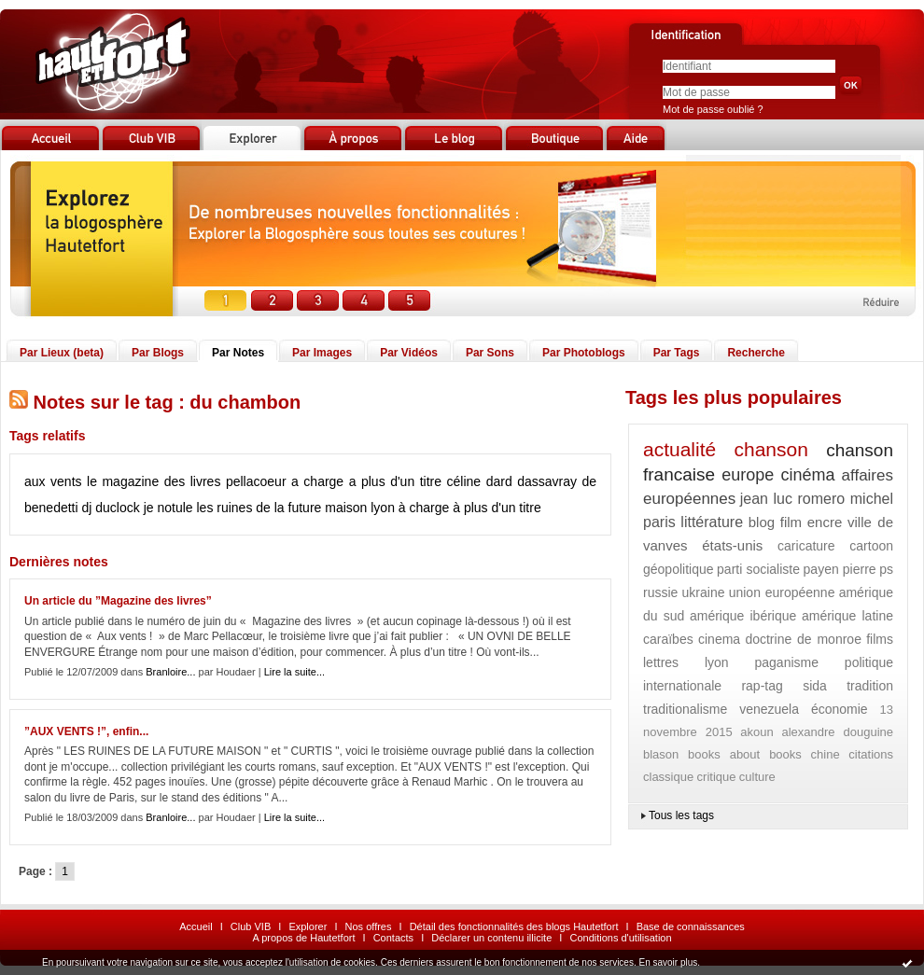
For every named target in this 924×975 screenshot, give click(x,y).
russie (660, 592)
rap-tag (761, 685)
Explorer (307, 926)
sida (815, 685)
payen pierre (840, 569)
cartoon (871, 545)
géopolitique (678, 569)
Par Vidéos (409, 352)
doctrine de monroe (803, 639)
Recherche (755, 352)
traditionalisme (685, 709)
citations (870, 754)
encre (825, 522)
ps (886, 569)
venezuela (769, 709)
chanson (770, 449)
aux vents (53, 481)
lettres (661, 662)
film (791, 522)
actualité (679, 449)
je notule (168, 507)
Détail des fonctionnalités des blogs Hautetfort (514, 926)
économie (839, 709)
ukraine (703, 592)
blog (762, 522)
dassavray (547, 481)
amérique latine (847, 615)
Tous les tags (681, 815)
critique (716, 777)
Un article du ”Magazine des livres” (118, 600)
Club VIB (251, 926)
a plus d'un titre (395, 481)
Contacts (393, 937)
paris (659, 522)
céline (464, 481)
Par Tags (676, 352)
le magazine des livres (153, 481)
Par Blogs (158, 352)
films (879, 639)
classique (668, 777)
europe (747, 475)
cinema (719, 639)
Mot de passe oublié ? (713, 109)
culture (757, 777)
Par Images (322, 352)
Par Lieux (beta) (62, 352)
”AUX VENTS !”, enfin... (86, 731)
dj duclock (111, 507)
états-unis (732, 545)
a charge (317, 481)
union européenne (782, 592)
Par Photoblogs (583, 352)
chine (825, 754)
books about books (745, 754)
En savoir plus (667, 962)
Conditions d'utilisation (620, 937)
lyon (383, 507)
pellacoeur (256, 481)
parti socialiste (758, 569)
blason (661, 754)
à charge (424, 507)
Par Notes (238, 352)
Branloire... (170, 671)
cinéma (807, 475)
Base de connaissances (691, 926)
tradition (870, 685)
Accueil (195, 926)
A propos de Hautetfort (303, 937)
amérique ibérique (743, 615)
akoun (756, 732)
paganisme (787, 662)
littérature (711, 522)
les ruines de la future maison (281, 507)
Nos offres (368, 926)
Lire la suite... (294, 671)
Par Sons (490, 352)
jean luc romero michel (816, 499)
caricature (805, 545)
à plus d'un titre (497, 507)
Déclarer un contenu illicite (491, 937)
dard (499, 481)
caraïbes (668, 639)
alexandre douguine (837, 732)
